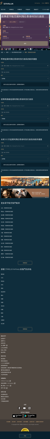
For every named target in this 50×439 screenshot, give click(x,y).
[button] (13, 22)
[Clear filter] (47, 65)
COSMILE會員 (45, 9)
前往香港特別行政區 (17, 52)
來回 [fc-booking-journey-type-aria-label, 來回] (4, 22)
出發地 (4, 25)
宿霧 (2, 299)
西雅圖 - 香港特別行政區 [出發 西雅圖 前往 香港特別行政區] (7, 229)
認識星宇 (3, 338)
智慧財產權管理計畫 (6, 372)
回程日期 (28, 36)
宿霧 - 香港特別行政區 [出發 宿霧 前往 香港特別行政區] (6, 239)
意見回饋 (3, 399)
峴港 (2, 313)
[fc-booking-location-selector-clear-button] (47, 26)
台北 (2, 277)
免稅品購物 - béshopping (8, 383)
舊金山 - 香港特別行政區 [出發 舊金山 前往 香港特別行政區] (7, 211)
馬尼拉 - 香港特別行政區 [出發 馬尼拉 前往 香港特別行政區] (7, 225)
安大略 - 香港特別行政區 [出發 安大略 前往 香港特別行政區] (7, 257)
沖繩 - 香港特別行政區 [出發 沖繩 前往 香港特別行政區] (6, 250)
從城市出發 (32, 421)
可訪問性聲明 (4, 374)
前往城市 (14, 421)
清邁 (2, 302)
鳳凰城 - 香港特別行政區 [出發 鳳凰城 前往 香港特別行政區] (7, 218)
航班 (7, 52)
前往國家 (8, 421)
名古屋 (2, 323)
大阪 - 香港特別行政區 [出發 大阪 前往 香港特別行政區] (6, 232)
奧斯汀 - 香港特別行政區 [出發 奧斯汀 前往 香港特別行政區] (7, 254)
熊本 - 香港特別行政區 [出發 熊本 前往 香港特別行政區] (6, 247)
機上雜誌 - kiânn (6, 385)
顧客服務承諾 (4, 365)
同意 (25, 436)
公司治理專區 (4, 347)
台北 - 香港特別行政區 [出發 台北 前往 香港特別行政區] (6, 208)
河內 (2, 284)
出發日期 (5, 36)
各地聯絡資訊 (4, 394)
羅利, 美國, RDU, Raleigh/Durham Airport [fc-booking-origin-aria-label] (13, 27)
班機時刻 (11, 9)
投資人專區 (3, 350)
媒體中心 (3, 341)
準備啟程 (28, 9)
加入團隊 (4, 345)
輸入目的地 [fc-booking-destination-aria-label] (5, 32)
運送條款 (3, 358)
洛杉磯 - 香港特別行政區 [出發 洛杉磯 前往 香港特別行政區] (7, 215)
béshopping (37, 3)
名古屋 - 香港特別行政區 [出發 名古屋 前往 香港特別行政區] (7, 243)
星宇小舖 (4, 388)
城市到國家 (25, 421)
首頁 (2, 52)
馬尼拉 (2, 281)
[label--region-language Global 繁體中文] (45, 3)
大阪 (2, 316)
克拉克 (2, 306)
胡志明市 (3, 292)
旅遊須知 (3, 343)
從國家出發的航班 (39, 421)
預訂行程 (3, 9)
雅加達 (2, 274)
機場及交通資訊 (5, 396)
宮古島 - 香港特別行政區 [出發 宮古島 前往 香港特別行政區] (7, 222)
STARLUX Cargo (6, 381)
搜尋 (25, 43)
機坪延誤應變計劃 (5, 370)
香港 (2, 288)
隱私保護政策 (4, 361)
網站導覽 (3, 352)
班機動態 (19, 9)
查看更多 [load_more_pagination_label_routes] (25, 263)
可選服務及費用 (5, 401)
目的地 (4, 31)
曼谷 (2, 295)
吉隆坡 (2, 320)
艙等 (2, 75)
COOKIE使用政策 (5, 363)
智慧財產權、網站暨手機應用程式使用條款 (11, 367)
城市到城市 (19, 421)
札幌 (2, 309)
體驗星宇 (36, 9)
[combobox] (25, 66)
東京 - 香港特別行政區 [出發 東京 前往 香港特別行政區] (6, 236)
